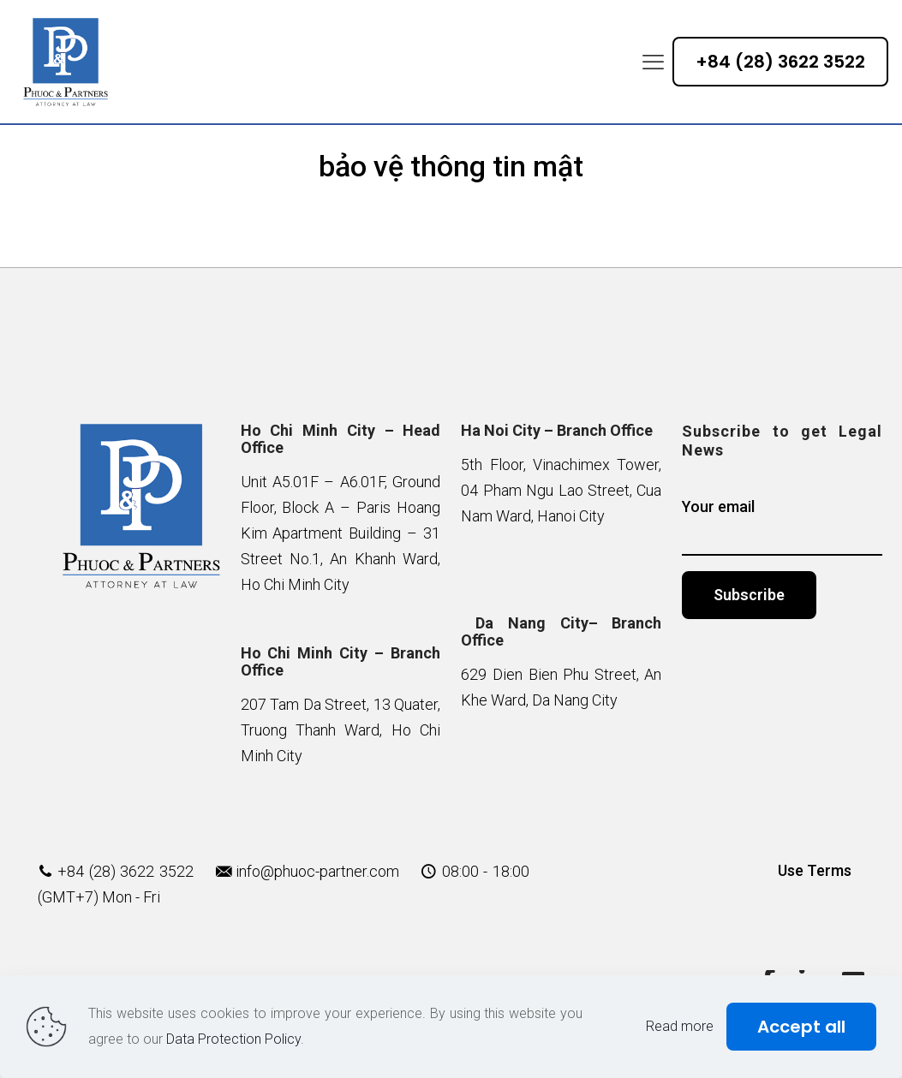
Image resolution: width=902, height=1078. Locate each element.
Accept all (801, 1027)
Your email (782, 526)
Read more (680, 1026)
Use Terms (814, 870)
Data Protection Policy (233, 1039)
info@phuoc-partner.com (317, 871)
